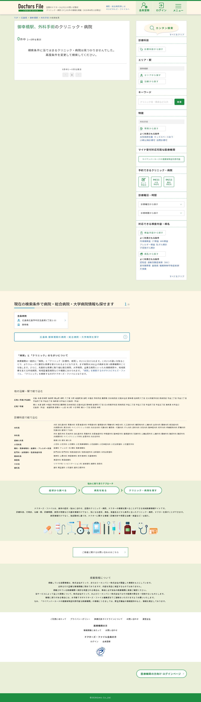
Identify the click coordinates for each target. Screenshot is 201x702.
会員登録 (107, 641)
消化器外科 (78, 433)
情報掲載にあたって (92, 630)
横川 (35, 404)
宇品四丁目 (37, 401)
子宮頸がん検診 (147, 247)
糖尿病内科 (140, 424)
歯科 (55, 467)
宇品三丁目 (182, 398)
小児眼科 (71, 444)
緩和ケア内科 (67, 430)
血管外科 (86, 436)
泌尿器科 (97, 452)
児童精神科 (92, 456)
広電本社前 (122, 398)
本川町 (69, 407)
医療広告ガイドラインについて (108, 619)
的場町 (44, 398)
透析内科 (136, 427)
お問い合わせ (133, 619)
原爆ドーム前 (60, 407)
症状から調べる (58, 490)
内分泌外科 (95, 436)
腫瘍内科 (165, 424)
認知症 (143, 262)
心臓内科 (149, 424)
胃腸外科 (87, 433)
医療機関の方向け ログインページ (161, 674)
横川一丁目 (85, 407)
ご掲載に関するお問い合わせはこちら (100, 552)
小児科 (56, 444)
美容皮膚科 (66, 460)
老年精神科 (82, 456)
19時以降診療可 (147, 140)
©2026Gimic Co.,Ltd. (100, 697)
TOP (16, 17)
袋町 (85, 398)
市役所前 (97, 398)
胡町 (62, 398)
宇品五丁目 (47, 401)
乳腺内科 (57, 430)
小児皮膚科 (94, 444)
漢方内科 (67, 427)
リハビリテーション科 (73, 463)
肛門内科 (57, 452)
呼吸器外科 (108, 433)
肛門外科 (65, 452)
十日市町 (76, 407)
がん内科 (128, 427)
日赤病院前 (112, 398)
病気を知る (100, 490)
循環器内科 (102, 424)
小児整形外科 (128, 444)
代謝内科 (104, 427)
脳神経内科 (153, 427)
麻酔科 (93, 463)
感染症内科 (174, 424)
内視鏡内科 (58, 427)
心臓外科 (157, 433)
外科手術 (45, 17)
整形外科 (61, 433)
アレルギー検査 (147, 244)
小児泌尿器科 (116, 444)
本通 (39, 398)
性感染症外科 (87, 452)
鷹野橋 (104, 398)
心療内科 (63, 456)
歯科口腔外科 (79, 467)
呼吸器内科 (92, 424)
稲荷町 (51, 398)
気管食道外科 (97, 433)
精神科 (56, 456)
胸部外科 (173, 433)
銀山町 (57, 398)
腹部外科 (181, 433)
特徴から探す (149, 128)
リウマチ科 (58, 463)
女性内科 (144, 427)
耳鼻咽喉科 (80, 448)
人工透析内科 (129, 424)
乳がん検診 (161, 244)
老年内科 (162, 427)
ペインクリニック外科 (73, 436)
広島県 (24, 17)
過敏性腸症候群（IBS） (159, 262)
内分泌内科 (95, 427)
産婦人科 (57, 440)
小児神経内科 (105, 444)
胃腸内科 (71, 424)
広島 (35, 398)
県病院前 (163, 398)
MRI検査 (164, 241)
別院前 (93, 407)
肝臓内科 (181, 427)
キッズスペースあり (163, 136)
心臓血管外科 (147, 433)
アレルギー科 (65, 448)
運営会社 (147, 619)
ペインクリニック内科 (81, 427)
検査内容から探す (151, 232)
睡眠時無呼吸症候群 (169, 265)
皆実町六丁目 (139, 398)
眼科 (73, 448)
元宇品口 (63, 401)
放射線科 (86, 463)
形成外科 (69, 433)
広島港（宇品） (73, 401)
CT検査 (155, 241)
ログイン (94, 641)
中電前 (90, 398)
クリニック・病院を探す (143, 490)
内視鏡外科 (58, 436)
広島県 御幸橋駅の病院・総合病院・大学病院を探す (69, 336)
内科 (55, 424)
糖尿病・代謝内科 (116, 427)
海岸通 (56, 401)
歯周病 (155, 265)
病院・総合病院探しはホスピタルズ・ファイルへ (118, 7)
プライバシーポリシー (80, 619)
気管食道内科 (81, 424)
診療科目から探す (151, 49)
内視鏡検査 (145, 241)
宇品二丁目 (172, 398)
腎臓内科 (111, 424)
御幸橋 (130, 398)
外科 (55, 433)
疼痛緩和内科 (171, 427)
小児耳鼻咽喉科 (82, 444)
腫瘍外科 (165, 433)
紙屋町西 (50, 407)
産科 (63, 440)
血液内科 (157, 424)
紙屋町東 (79, 398)
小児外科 (63, 444)
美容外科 (57, 460)
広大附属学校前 (152, 398)
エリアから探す (150, 75)
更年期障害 (145, 265)
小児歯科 (69, 467)
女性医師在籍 (146, 136)
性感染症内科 (75, 452)
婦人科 (69, 440)
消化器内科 (62, 424)
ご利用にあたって (58, 619)
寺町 (99, 407)
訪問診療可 (162, 140)
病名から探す (149, 253)
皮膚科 (56, 448)
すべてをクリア (177, 34)
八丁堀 (67, 398)
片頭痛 (143, 268)
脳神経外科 (118, 433)
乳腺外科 (137, 433)
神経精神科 (72, 456)
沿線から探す (149, 81)
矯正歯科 (61, 467)
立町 (73, 398)
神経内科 (119, 424)
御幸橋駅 (34, 17)
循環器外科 (128, 433)
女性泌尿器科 (106, 452)
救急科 (100, 463)
